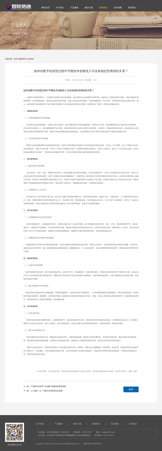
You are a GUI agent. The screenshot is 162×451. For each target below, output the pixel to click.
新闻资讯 (22, 59)
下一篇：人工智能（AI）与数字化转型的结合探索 (43, 391)
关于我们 (40, 424)
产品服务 (59, 424)
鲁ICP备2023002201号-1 (93, 444)
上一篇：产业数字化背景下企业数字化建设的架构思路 (44, 386)
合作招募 (115, 424)
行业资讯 (30, 59)
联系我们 (133, 424)
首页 (15, 59)
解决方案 (77, 424)
